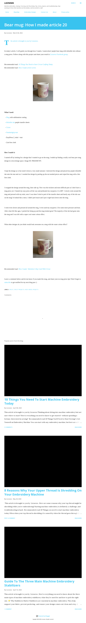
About (53, 12)
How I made (28, 289)
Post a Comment (9, 518)
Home (6, 12)
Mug (7, 117)
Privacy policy (64, 12)
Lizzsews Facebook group (59, 54)
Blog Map (15, 12)
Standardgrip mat (12, 132)
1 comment (8, 609)
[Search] (73, 3)
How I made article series (27, 68)
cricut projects (19, 289)
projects (35, 289)
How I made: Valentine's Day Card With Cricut (34, 269)
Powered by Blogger (43, 616)
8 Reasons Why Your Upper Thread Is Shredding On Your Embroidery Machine (43, 492)
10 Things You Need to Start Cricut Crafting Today (36, 64)
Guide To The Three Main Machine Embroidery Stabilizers (39, 583)
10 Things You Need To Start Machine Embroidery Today (41, 401)
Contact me (43, 12)
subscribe (7, 282)
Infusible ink (10, 122)
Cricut (8, 127)
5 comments (8, 427)
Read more (78, 427)
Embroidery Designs (29, 12)
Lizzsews (9, 3)
